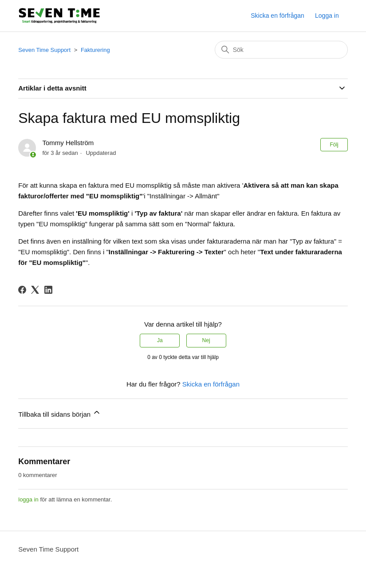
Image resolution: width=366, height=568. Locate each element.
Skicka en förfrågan (277, 15)
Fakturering (95, 50)
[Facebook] (22, 290)
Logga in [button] (327, 15)
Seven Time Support (44, 50)
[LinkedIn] (48, 290)
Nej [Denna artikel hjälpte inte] (206, 340)
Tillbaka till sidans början (59, 413)
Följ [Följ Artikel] (334, 145)
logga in (28, 499)
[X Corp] (35, 290)
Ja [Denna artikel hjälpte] (160, 340)
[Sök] (281, 50)
